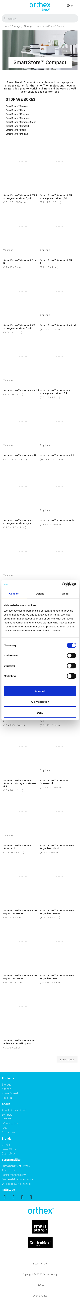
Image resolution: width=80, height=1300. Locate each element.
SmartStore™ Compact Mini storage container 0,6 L (20, 196)
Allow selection (40, 701)
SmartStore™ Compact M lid (57, 520)
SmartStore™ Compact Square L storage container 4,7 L (19, 783)
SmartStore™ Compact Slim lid (20, 261)
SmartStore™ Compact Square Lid (54, 782)
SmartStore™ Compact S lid (20, 455)
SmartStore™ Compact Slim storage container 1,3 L (57, 196)
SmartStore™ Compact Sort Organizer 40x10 (20, 977)
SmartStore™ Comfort (17, 126)
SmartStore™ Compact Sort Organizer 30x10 (57, 912)
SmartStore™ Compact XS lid (58, 325)
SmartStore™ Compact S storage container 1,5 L (55, 392)
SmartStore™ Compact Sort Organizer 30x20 (57, 977)
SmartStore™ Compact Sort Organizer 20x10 (20, 912)
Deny (40, 712)
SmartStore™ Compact (18, 118)
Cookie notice (40, 1295)
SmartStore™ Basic (16, 130)
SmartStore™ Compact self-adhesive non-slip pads (20, 1042)
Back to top (67, 1059)
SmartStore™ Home (16, 110)
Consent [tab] (14, 593)
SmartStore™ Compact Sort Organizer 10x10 (57, 847)
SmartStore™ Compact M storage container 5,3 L (18, 522)
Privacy (40, 1284)
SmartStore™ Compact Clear (21, 122)
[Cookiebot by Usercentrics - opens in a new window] (61, 584)
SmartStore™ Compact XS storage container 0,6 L (19, 326)
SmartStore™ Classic (17, 106)
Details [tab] (40, 593)
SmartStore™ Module (17, 134)
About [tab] (66, 593)
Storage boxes (20, 99)
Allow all (40, 691)
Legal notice (40, 1263)
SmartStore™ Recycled (18, 114)
